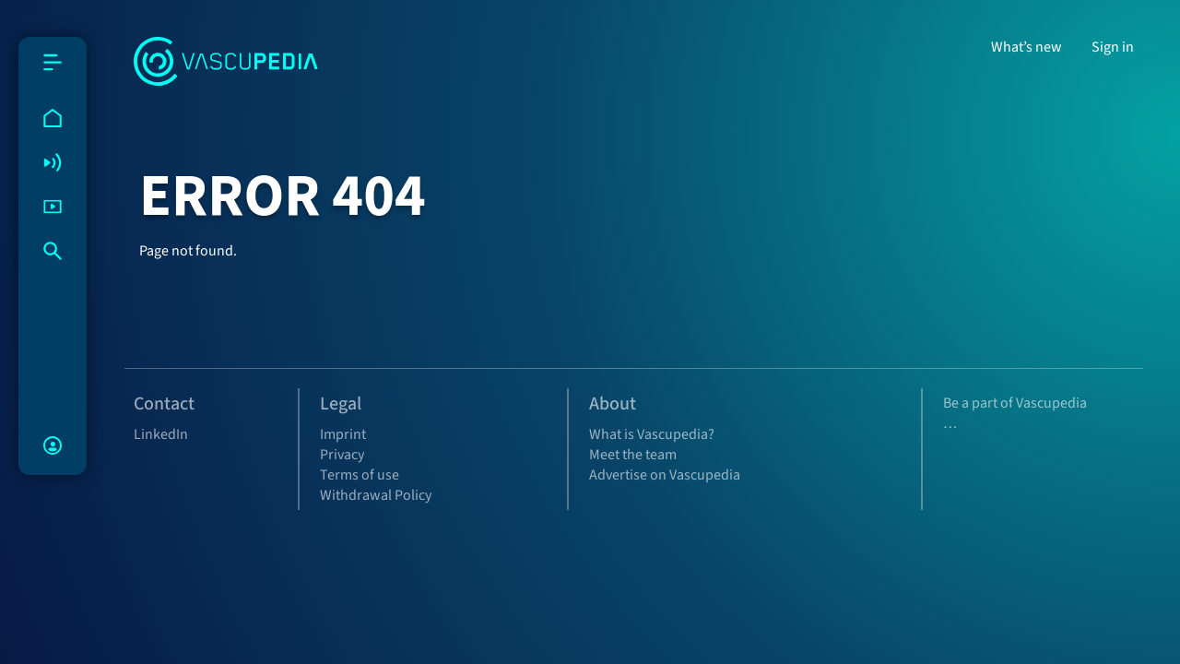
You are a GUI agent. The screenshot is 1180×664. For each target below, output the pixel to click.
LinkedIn (161, 434)
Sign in (1113, 47)
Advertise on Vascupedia (664, 475)
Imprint (343, 434)
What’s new (1026, 47)
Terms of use (359, 475)
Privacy (342, 455)
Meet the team (633, 455)
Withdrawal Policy (375, 495)
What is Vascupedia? (651, 434)
